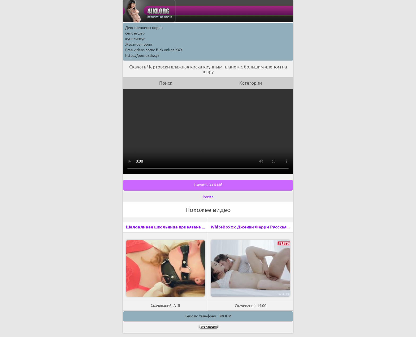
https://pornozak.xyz (142, 55)
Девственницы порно (144, 27)
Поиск (165, 82)
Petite (208, 197)
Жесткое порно (138, 44)
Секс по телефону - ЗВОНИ (208, 316)
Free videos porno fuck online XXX (154, 50)
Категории (250, 82)
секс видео (135, 33)
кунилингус (135, 39)
